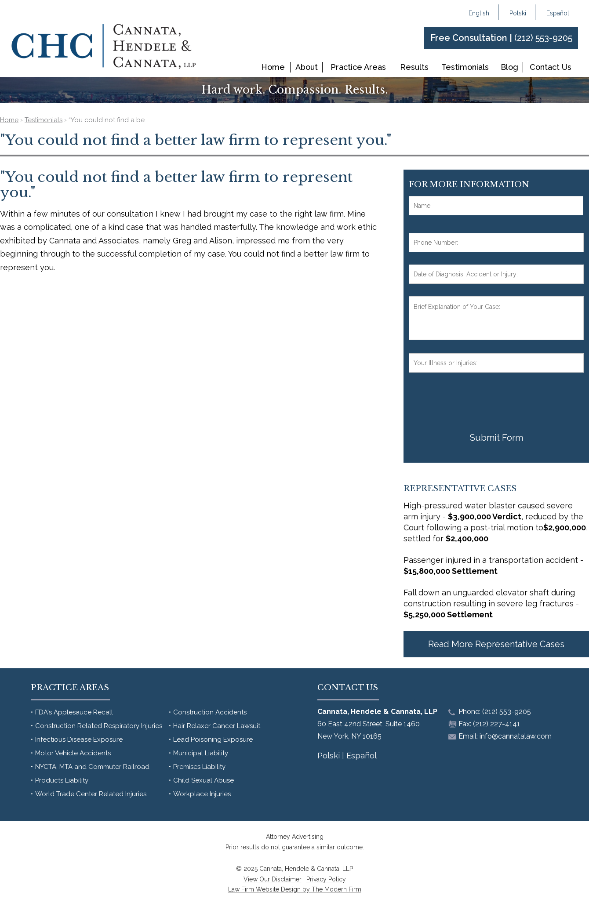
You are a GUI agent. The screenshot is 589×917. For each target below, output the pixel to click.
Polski (517, 13)
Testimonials (465, 67)
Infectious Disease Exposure (79, 739)
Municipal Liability (200, 753)
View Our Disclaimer (273, 879)
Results (414, 67)
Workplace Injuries (202, 794)
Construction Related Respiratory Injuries (98, 726)
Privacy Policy (326, 879)
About (306, 67)
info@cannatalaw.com (516, 736)
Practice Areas (358, 67)
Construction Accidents (210, 712)
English (479, 13)
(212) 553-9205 (543, 38)
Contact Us (550, 67)
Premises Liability (199, 767)
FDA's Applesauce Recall (74, 712)
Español (557, 13)
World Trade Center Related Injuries (90, 794)
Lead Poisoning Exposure (213, 739)
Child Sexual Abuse (203, 780)
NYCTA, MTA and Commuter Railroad (92, 767)
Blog (509, 67)
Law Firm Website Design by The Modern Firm (294, 889)
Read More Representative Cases (496, 644)
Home (273, 67)
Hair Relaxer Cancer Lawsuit (216, 726)
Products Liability (61, 780)
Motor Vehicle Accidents (73, 753)
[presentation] (475, 402)
